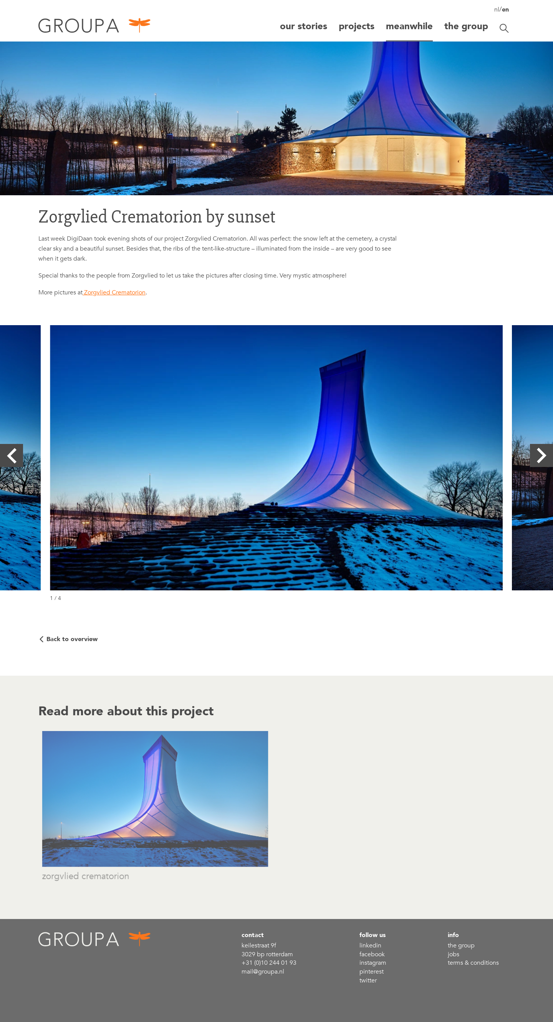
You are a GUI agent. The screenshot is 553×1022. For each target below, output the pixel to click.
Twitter (368, 980)
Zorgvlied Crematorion (114, 292)
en (505, 9)
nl (496, 9)
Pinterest (371, 971)
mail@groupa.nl (263, 971)
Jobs (453, 954)
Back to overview (72, 639)
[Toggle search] (504, 28)
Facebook (372, 954)
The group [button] (466, 26)
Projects (356, 26)
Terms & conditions (473, 963)
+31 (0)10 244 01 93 (269, 963)
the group (461, 945)
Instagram (372, 963)
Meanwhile (409, 26)
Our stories (303, 26)
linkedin (370, 945)
